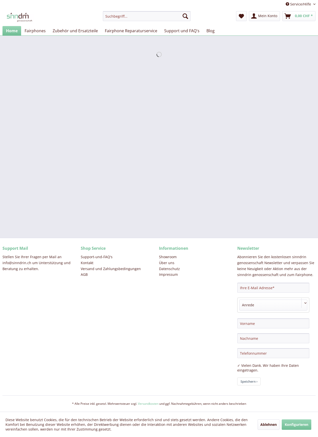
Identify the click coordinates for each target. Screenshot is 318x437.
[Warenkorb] (299, 16)
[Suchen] (185, 16)
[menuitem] (147, 16)
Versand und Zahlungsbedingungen (111, 268)
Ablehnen (268, 424)
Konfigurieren (296, 424)
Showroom (168, 256)
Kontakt (87, 262)
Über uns (166, 262)
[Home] (11, 30)
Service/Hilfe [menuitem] (299, 4)
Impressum (168, 274)
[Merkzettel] (241, 16)
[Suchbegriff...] (147, 16)
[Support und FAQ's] (182, 30)
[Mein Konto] (264, 16)
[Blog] (210, 30)
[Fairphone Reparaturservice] (131, 30)
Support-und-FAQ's (97, 256)
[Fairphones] (35, 30)
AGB (84, 274)
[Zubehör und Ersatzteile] (75, 30)
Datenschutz (169, 268)
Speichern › (248, 381)
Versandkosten (148, 404)
